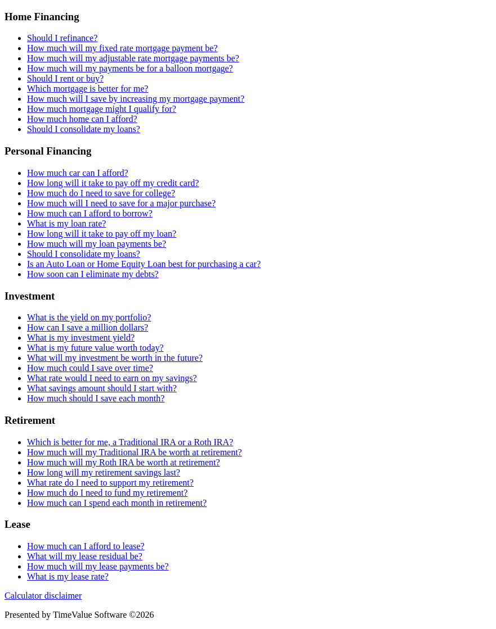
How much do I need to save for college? (101, 193)
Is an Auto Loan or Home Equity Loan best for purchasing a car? (144, 264)
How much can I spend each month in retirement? (117, 503)
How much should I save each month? (95, 398)
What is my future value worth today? (95, 347)
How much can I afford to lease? (86, 546)
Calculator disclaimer (43, 595)
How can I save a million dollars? (87, 327)
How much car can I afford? (77, 173)
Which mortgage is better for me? (87, 88)
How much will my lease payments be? (98, 566)
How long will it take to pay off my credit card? (113, 183)
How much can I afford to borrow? (90, 213)
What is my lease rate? (68, 576)
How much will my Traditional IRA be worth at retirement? (134, 452)
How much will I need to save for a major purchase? (121, 203)
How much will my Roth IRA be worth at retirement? (123, 462)
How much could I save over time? (90, 368)
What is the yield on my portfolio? (89, 317)
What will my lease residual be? (84, 556)
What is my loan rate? (66, 223)
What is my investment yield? (81, 337)
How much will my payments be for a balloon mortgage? (130, 68)
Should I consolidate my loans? (83, 129)
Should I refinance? (62, 38)
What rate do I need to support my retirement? (110, 482)
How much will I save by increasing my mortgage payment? (135, 98)
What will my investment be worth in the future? (115, 358)
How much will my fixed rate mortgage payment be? (122, 48)
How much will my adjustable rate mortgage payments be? (133, 58)
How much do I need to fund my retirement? (107, 492)
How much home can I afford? (82, 119)
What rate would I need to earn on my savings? (112, 378)
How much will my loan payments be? (96, 243)
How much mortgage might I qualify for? (101, 109)
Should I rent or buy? (65, 78)
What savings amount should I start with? (102, 388)
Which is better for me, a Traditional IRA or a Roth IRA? (130, 442)
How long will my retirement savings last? (103, 472)
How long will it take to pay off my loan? (101, 233)
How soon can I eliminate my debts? (93, 274)
